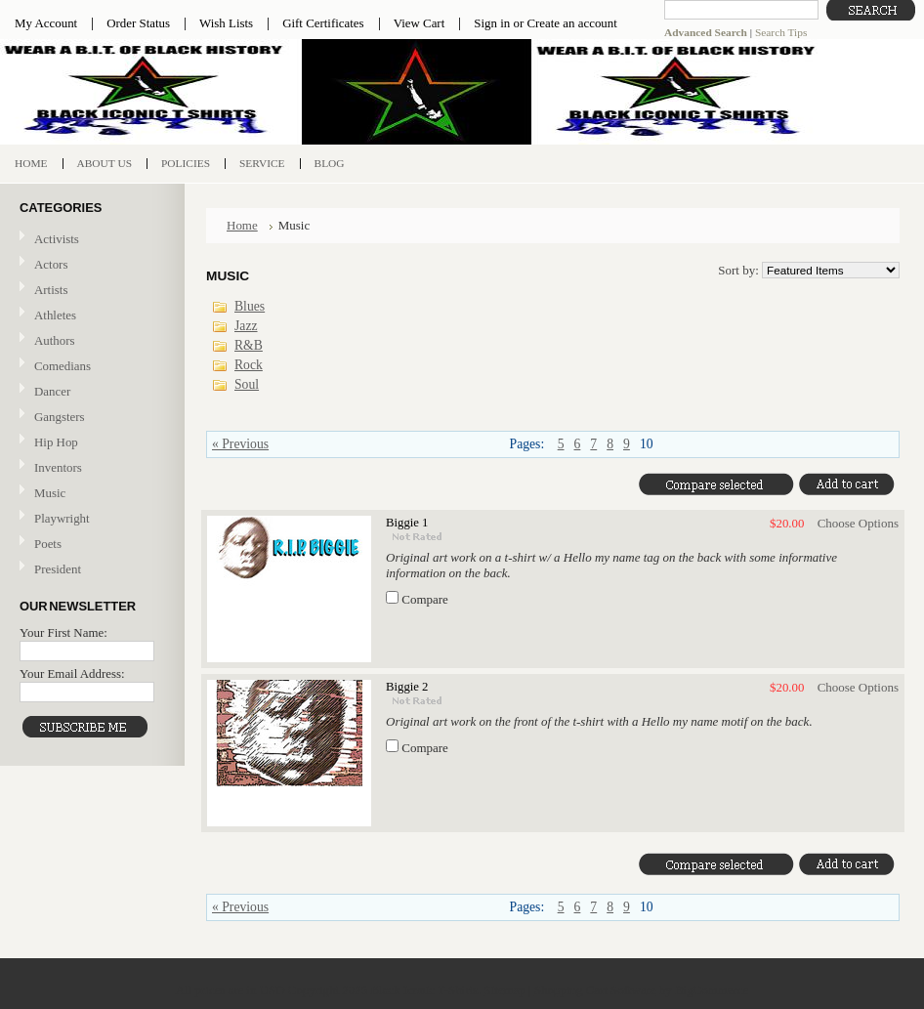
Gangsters (59, 416)
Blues (249, 306)
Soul (246, 384)
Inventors (58, 467)
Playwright (62, 518)
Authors (54, 340)
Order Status (138, 23)
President (57, 569)
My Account (46, 23)
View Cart (419, 23)
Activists (56, 238)
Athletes (55, 315)
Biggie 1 (407, 522)
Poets (48, 543)
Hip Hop (56, 442)
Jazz (246, 325)
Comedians (62, 365)
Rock (248, 364)
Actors (50, 264)
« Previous (240, 444)
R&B (248, 345)
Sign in (492, 23)
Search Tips (781, 32)
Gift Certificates (323, 23)
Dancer (52, 391)
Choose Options (858, 523)
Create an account (571, 23)
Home (242, 225)
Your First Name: (63, 632)
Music (90, 493)
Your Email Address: (72, 673)
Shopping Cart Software (595, 990)
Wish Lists (226, 23)
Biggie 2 (407, 687)
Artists (50, 289)
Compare (424, 599)
